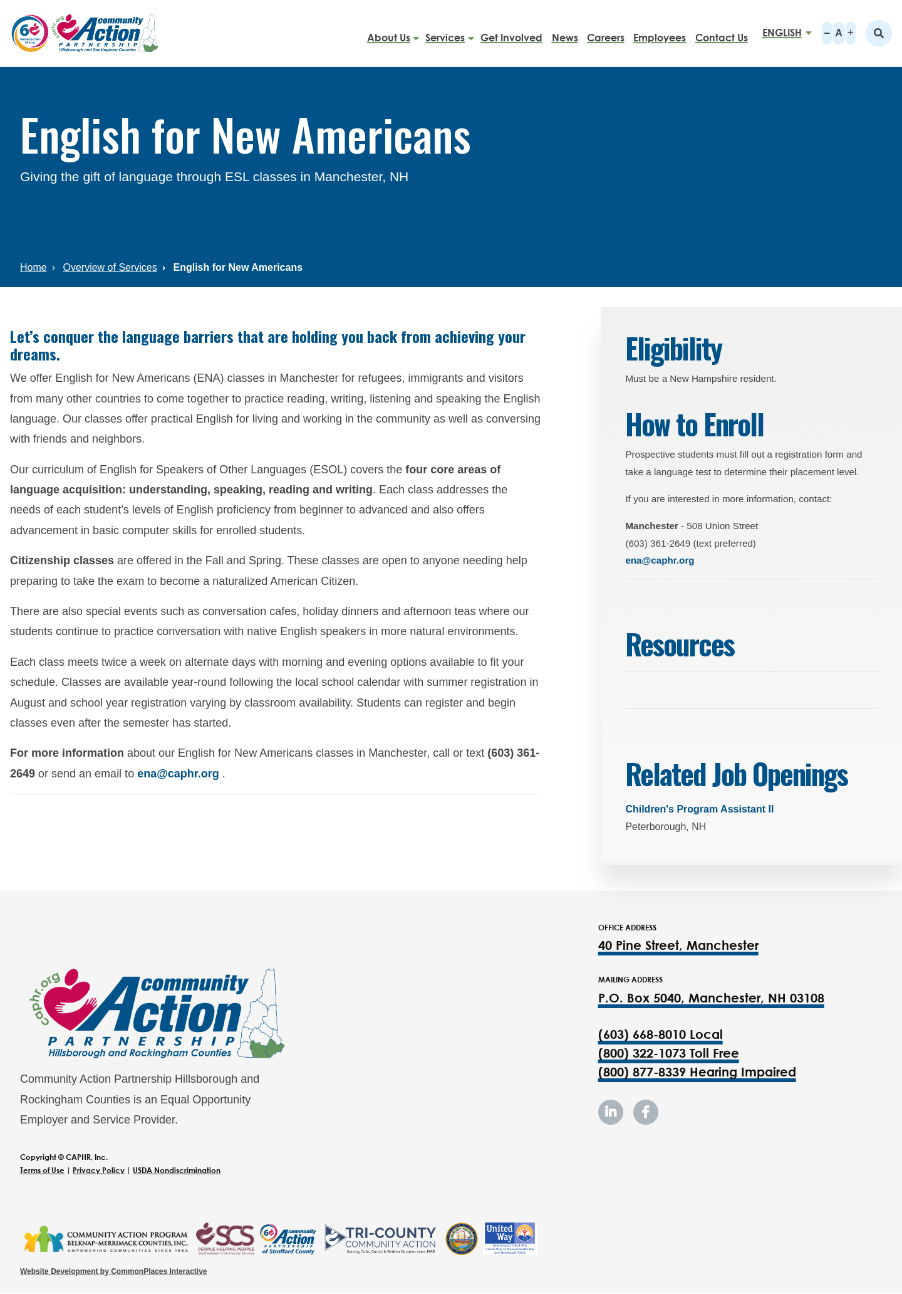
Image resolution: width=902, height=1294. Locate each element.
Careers (606, 32)
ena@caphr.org (178, 773)
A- (827, 33)
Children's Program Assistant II (699, 809)
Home (33, 267)
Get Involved (511, 32)
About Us (388, 32)
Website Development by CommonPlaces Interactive (113, 1271)
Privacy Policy (99, 1170)
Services (445, 32)
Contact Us (721, 32)
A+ (851, 33)
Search (879, 33)
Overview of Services (110, 267)
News (565, 32)
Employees (659, 32)
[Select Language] (783, 33)
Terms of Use (42, 1170)
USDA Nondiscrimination (176, 1170)
